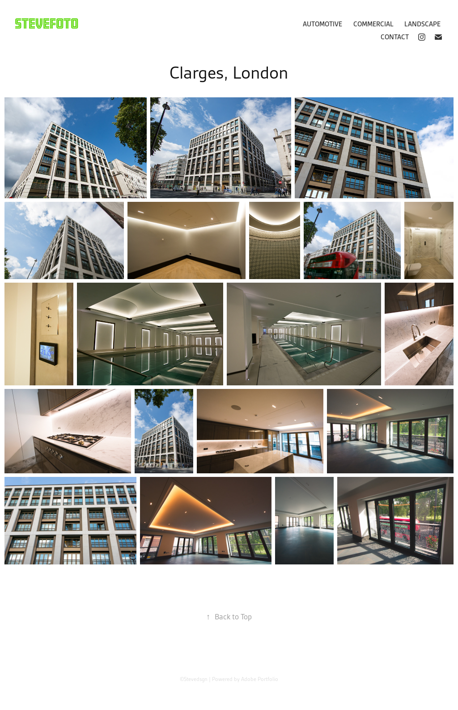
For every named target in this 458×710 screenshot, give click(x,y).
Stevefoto (46, 23)
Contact (395, 37)
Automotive (322, 24)
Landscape (422, 24)
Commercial (373, 24)
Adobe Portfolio (259, 679)
